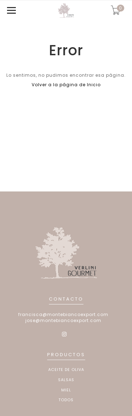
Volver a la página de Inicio (66, 85)
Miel (66, 390)
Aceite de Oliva (66, 369)
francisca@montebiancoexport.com (63, 314)
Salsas (66, 380)
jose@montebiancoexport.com (63, 320)
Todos (66, 400)
